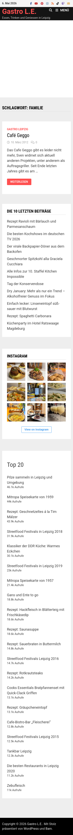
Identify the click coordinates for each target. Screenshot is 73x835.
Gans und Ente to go (22, 595)
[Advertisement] (36, 58)
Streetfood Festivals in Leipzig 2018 (34, 531)
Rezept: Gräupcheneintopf (27, 707)
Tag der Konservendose (25, 284)
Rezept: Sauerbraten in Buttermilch (34, 644)
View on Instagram (36, 429)
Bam (49, 829)
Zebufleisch (16, 785)
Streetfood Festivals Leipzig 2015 (33, 737)
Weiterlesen (19, 181)
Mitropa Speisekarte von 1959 (30, 497)
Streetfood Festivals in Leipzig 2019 (34, 566)
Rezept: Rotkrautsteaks (25, 673)
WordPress (31, 829)
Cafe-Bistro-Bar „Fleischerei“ (29, 722)
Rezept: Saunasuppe (23, 629)
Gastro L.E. (19, 11)
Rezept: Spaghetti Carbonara (29, 316)
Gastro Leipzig (17, 129)
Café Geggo (18, 135)
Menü (62, 10)
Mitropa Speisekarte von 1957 (30, 580)
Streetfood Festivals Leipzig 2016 (33, 659)
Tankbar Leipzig (19, 751)
